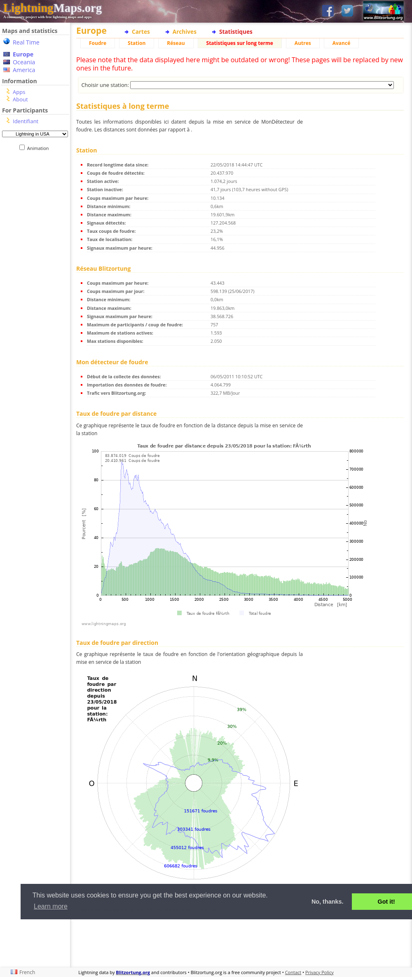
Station (136, 43)
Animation (39, 148)
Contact (293, 972)
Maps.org (52, 7)
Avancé (341, 43)
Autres (303, 43)
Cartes (141, 31)
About (20, 99)
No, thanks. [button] (327, 901)
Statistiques (236, 31)
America (24, 70)
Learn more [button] (51, 906)
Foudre (97, 43)
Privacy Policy (319, 972)
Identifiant (25, 121)
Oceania (24, 62)
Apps (19, 92)
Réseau (176, 43)
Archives (185, 31)
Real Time (26, 42)
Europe (23, 54)
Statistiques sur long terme (239, 43)
